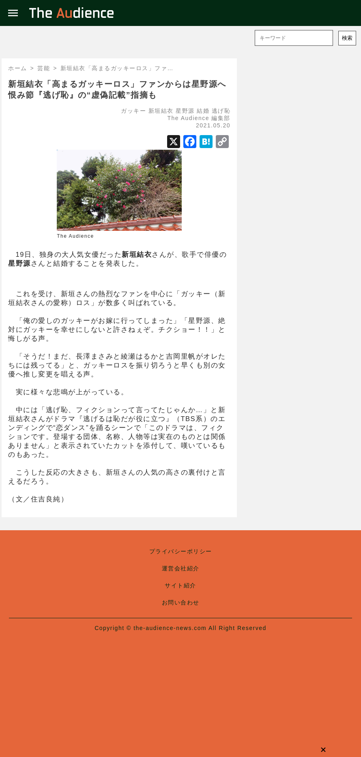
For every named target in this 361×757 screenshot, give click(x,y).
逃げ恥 (221, 111)
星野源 (185, 111)
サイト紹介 (180, 585)
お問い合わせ (181, 602)
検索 (347, 38)
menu (12, 12)
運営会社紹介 (181, 568)
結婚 (203, 111)
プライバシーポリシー (180, 551)
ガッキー (133, 111)
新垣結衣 (161, 111)
